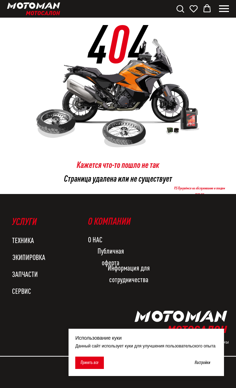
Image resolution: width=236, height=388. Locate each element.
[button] (180, 8)
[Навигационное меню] (224, 8)
